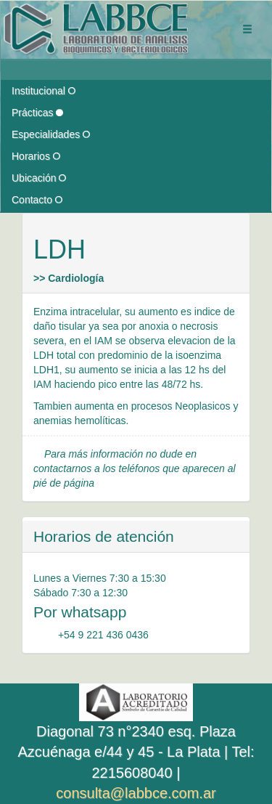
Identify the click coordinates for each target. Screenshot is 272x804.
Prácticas (37, 112)
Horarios (36, 156)
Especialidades (51, 134)
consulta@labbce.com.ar (135, 793)
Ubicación (39, 178)
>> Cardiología (68, 278)
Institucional (43, 91)
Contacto (37, 200)
